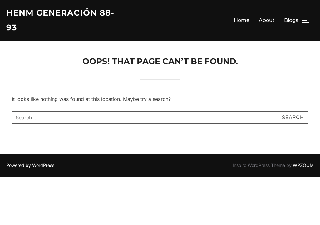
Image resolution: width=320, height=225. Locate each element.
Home (241, 20)
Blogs (291, 20)
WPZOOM (303, 165)
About (267, 20)
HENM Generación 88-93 (60, 20)
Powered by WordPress (30, 165)
